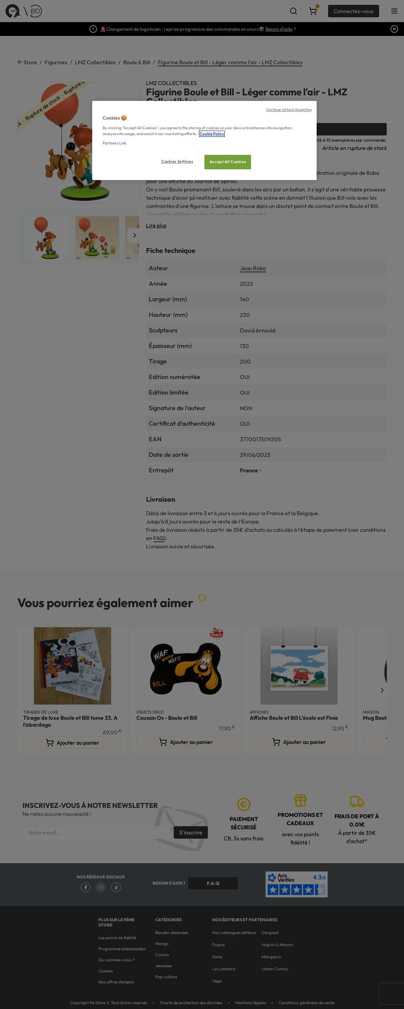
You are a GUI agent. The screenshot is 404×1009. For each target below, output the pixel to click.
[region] (204, 140)
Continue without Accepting (288, 109)
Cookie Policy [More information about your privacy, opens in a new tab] (212, 133)
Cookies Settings (177, 161)
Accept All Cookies (228, 161)
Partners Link (114, 143)
